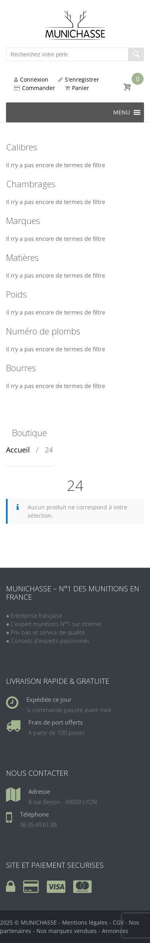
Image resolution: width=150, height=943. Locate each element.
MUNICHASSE (39, 922)
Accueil (18, 449)
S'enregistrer (78, 79)
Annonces (115, 931)
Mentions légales (85, 922)
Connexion (31, 79)
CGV (118, 922)
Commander (34, 88)
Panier (77, 88)
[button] (121, 112)
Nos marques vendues (66, 931)
